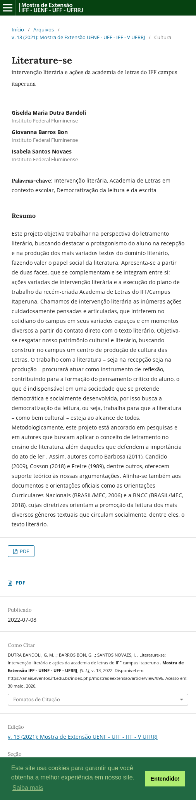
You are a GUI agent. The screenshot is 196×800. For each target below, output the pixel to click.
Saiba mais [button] (27, 787)
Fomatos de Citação (36, 699)
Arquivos (43, 29)
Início (18, 29)
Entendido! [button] (165, 779)
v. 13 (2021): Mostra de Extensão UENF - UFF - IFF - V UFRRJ (78, 37)
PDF (24, 551)
